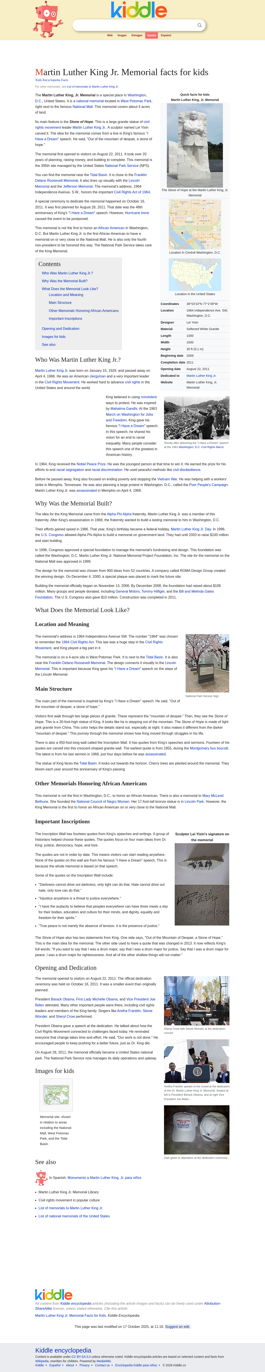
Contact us (102, 1365)
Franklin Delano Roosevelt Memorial (77, 663)
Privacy (85, 1365)
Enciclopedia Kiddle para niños (136, 1365)
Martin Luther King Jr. (201, 375)
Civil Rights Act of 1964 (132, 192)
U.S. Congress (52, 535)
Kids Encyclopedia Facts (52, 80)
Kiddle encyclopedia (75, 1303)
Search (199, 25)
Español (166, 35)
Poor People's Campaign (208, 485)
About (70, 1365)
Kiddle (39, 1365)
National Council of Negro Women (103, 801)
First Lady (83, 999)
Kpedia (151, 35)
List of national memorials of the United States (74, 1216)
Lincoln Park (194, 801)
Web (110, 35)
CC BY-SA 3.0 (81, 1356)
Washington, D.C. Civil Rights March (201, 447)
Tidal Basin (98, 175)
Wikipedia (42, 1361)
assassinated (87, 490)
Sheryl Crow (65, 1016)
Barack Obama (62, 999)
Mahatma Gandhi (124, 408)
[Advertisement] (132, 52)
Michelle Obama (105, 999)
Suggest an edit (177, 1327)
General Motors (128, 591)
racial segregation (70, 470)
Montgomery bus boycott (209, 748)
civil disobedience (186, 470)
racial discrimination (107, 470)
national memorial (90, 101)
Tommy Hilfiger (153, 591)
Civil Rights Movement (62, 382)
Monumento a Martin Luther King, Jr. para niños (104, 1178)
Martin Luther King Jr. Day (191, 529)
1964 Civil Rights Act (78, 642)
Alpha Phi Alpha (119, 514)
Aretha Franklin (129, 1011)
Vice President (137, 999)
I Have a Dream (82, 213)
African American (111, 228)
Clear (190, 25)
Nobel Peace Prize (91, 464)
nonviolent (149, 397)
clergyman (98, 376)
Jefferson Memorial (78, 186)
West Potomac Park (136, 101)
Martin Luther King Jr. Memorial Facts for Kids (70, 1315)
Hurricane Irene (137, 213)
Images (122, 35)
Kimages (137, 35)
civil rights (132, 382)
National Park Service (121, 166)
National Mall (83, 107)
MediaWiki (104, 1361)
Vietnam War (167, 479)
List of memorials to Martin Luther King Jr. (92, 86)
